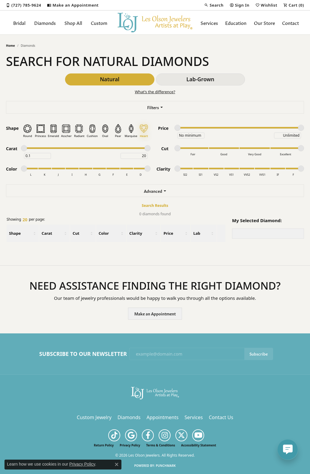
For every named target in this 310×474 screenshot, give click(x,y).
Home (10, 45)
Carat (47, 233)
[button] (213, 5)
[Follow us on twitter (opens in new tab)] (181, 435)
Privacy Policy (130, 445)
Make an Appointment (155, 313)
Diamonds (45, 22)
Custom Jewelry (94, 417)
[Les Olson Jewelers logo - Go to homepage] (155, 22)
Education (235, 22)
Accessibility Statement (198, 445)
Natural (109, 79)
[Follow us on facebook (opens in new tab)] (148, 435)
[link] (23, 5)
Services (209, 22)
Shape (15, 233)
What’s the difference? (155, 91)
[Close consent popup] (116, 464)
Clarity (135, 233)
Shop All (73, 22)
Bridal (19, 22)
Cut (76, 233)
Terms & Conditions (160, 445)
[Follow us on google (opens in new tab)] (131, 435)
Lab (196, 233)
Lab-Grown (200, 79)
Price (168, 233)
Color (104, 233)
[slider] (177, 128)
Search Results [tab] (155, 205)
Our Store (264, 22)
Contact (290, 22)
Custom (99, 22)
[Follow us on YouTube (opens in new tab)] (198, 435)
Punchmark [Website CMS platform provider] (166, 466)
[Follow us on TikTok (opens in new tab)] (114, 435)
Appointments (163, 417)
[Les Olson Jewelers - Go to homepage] (155, 392)
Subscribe (258, 353)
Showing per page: (26, 219)
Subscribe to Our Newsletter (83, 354)
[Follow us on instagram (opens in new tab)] (165, 435)
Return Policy (104, 445)
